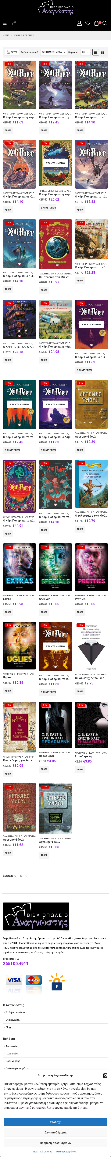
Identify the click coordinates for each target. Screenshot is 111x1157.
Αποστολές (12, 1046)
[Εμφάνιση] (86, 52)
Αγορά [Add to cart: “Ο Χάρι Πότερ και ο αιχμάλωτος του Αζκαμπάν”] (44, 130)
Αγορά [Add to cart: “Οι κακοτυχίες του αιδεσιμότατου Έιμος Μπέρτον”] (80, 691)
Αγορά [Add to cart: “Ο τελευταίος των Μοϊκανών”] (80, 529)
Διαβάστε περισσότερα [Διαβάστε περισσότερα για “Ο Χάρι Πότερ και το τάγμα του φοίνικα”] (12, 450)
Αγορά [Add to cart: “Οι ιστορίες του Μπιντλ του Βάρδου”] (44, 290)
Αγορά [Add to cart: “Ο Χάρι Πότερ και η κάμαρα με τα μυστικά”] (8, 130)
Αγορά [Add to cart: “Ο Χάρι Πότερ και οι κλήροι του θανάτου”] (8, 210)
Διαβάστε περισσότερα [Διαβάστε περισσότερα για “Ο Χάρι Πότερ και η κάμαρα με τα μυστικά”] (48, 207)
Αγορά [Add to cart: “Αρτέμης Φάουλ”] (80, 450)
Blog (8, 1027)
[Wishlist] (88, 23)
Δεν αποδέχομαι (56, 1132)
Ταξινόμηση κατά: (29, 52)
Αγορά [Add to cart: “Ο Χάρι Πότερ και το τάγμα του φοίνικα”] (44, 530)
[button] (105, 1075)
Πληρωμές (12, 1053)
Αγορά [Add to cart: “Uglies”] (8, 691)
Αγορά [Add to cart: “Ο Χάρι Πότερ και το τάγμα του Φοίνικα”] (80, 210)
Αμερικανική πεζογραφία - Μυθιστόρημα (23, 595)
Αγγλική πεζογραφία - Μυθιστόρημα (21, 517)
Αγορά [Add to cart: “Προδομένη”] (44, 769)
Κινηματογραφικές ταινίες (52, 191)
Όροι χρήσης (13, 1061)
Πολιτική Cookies (42, 1151)
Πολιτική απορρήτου (65, 1151)
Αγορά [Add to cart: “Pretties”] (80, 612)
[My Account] (79, 23)
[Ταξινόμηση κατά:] (53, 52)
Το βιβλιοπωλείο (15, 1012)
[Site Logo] (55, 8)
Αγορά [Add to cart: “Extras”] (8, 612)
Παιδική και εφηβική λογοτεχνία (55, 274)
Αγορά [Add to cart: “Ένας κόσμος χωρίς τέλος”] (8, 774)
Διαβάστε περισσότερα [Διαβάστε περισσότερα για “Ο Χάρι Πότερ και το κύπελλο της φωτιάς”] (48, 692)
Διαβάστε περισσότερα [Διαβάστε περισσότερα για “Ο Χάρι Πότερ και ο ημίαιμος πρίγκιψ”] (84, 370)
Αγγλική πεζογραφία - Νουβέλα (90, 675)
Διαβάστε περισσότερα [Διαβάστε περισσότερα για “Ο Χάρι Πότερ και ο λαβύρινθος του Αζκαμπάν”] (48, 450)
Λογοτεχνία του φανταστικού (17, 114)
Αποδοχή (55, 1122)
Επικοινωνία (13, 1019)
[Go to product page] (19, 85)
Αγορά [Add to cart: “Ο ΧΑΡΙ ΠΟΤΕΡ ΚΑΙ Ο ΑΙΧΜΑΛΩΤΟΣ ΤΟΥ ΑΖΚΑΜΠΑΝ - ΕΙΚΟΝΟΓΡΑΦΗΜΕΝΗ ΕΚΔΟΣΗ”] (8, 360)
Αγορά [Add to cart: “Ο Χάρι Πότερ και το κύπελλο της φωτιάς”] (80, 130)
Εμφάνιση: (73, 52)
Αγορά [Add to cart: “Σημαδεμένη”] (80, 769)
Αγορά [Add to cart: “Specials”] (44, 612)
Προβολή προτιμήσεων (55, 1143)
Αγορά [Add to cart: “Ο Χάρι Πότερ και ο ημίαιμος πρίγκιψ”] (8, 289)
